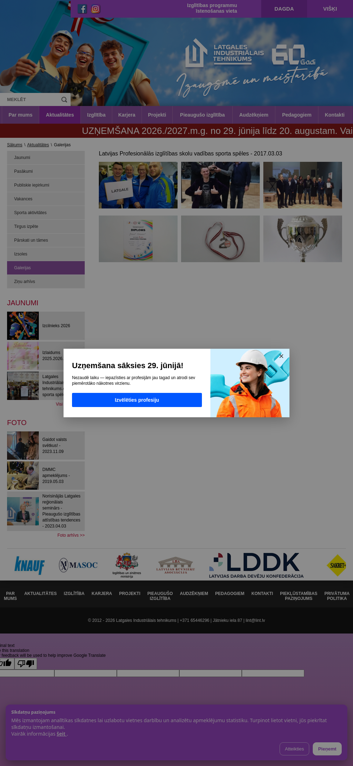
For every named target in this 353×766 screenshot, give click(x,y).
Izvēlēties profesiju (137, 400)
